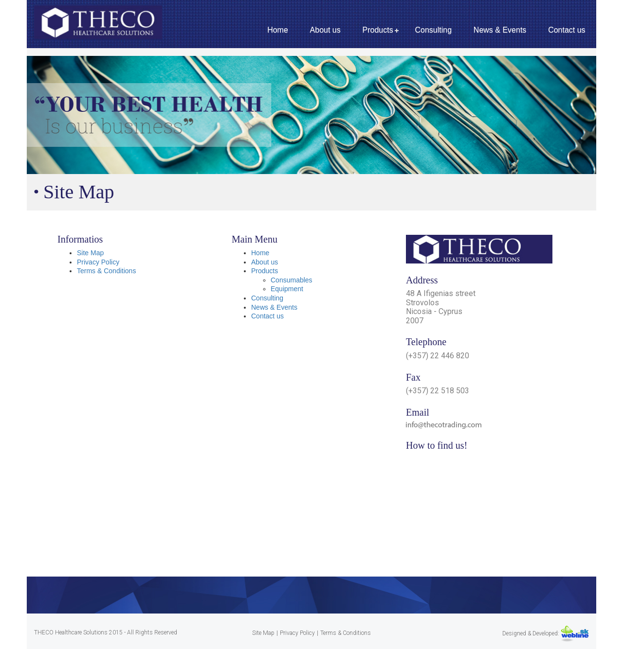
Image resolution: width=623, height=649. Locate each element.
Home (277, 30)
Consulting (433, 30)
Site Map (90, 253)
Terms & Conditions (106, 271)
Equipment (287, 289)
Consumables (291, 280)
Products (378, 30)
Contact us (566, 30)
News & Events (500, 30)
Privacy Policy (98, 262)
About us (325, 30)
